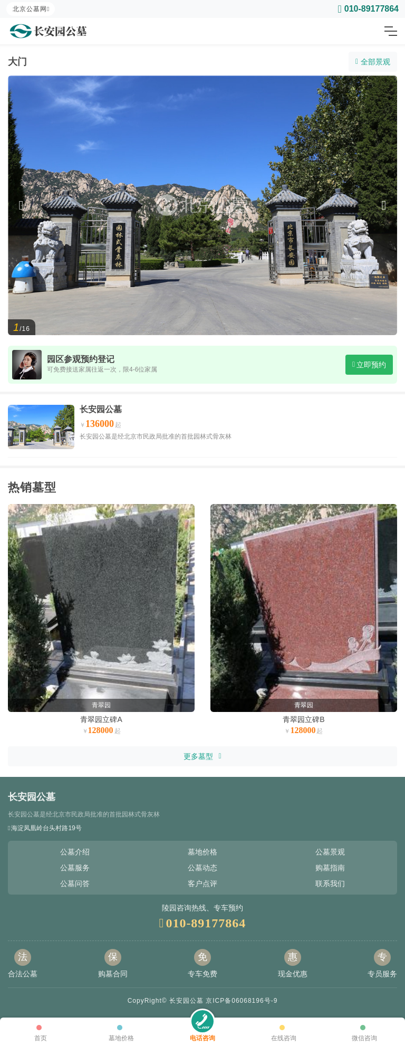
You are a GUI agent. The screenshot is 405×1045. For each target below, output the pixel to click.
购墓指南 (330, 867)
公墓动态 (202, 867)
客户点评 (202, 883)
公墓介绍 (75, 852)
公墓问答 (75, 883)
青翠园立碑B (303, 719)
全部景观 (372, 62)
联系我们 (330, 883)
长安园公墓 (101, 409)
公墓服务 (75, 867)
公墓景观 (330, 852)
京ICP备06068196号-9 (241, 1000)
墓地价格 (202, 852)
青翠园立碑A (101, 719)
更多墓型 (202, 756)
